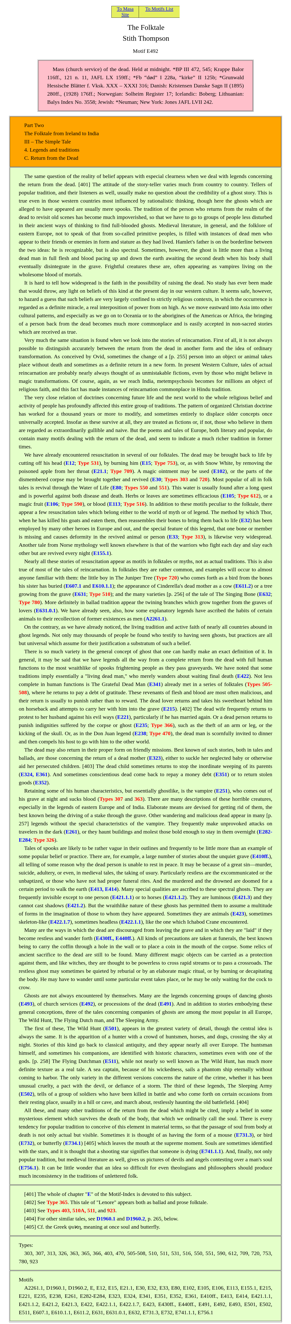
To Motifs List (159, 9)
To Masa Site (125, 11)
